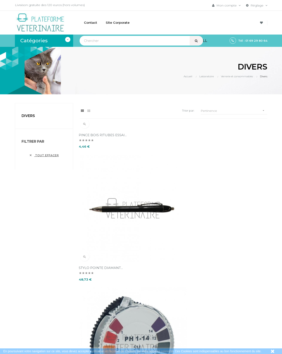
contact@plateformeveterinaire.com (42, 298)
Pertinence (234, 110)
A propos (130, 308)
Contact (128, 316)
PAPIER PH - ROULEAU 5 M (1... (234, 188)
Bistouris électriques (224, 292)
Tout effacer (44, 155)
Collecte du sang (221, 314)
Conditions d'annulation (140, 301)
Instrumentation (221, 299)
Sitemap (215, 321)
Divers (28, 116)
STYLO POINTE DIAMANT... (166, 188)
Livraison (129, 286)
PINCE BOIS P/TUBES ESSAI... (104, 135)
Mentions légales (135, 294)
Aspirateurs (217, 306)
